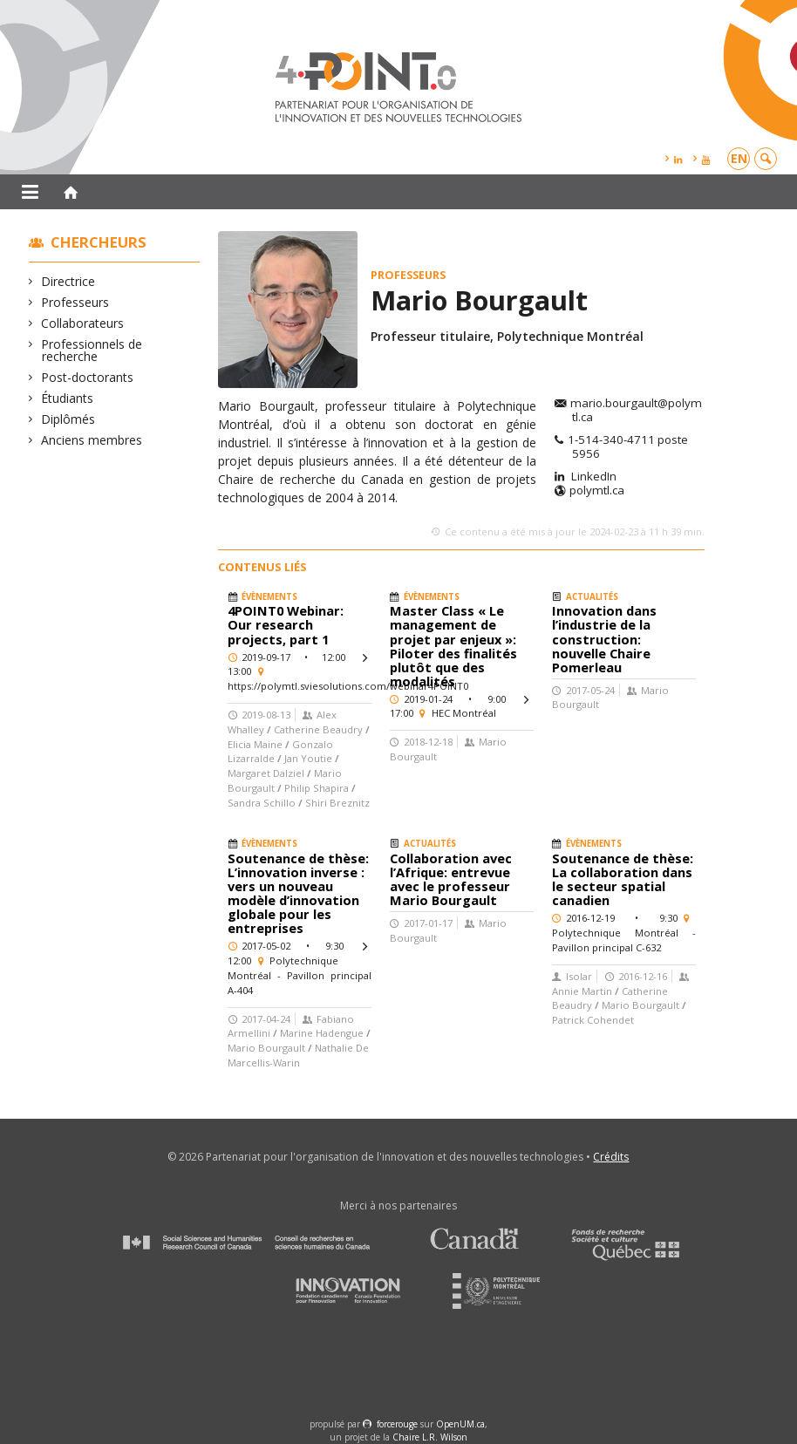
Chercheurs (98, 242)
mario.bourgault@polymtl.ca (636, 411)
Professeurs (75, 302)
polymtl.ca (596, 491)
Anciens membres (92, 440)
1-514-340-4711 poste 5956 (628, 447)
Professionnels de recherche (92, 350)
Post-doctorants (87, 377)
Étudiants (67, 398)
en (739, 158)
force (397, 1424)
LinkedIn (592, 477)
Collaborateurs (83, 323)
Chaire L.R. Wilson (429, 1437)
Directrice (68, 281)
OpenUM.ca (460, 1424)
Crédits (611, 1156)
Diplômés (68, 419)
